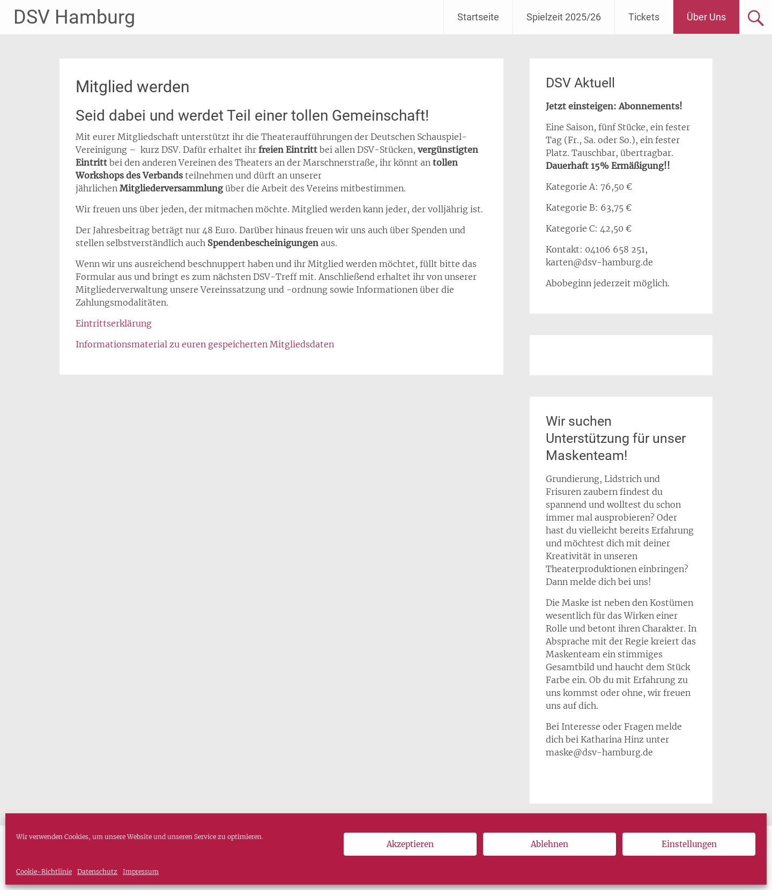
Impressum (141, 871)
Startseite (478, 17)
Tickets (643, 17)
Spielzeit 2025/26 (563, 17)
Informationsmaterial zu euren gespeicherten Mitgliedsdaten (205, 344)
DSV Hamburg (74, 17)
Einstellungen (689, 844)
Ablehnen (549, 844)
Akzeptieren (410, 844)
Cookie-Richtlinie (44, 871)
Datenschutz (97, 871)
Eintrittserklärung (114, 323)
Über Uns (706, 17)
